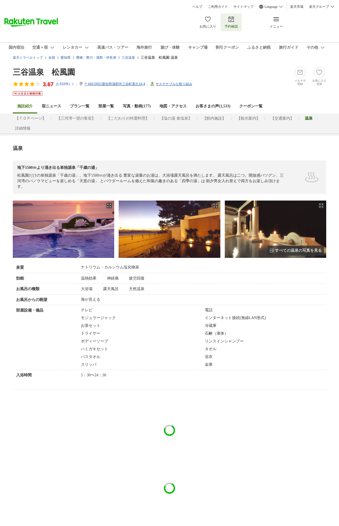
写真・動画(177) (137, 106)
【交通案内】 (282, 118)
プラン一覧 (79, 106)
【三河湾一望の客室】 (76, 118)
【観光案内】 (248, 118)
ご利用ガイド (218, 7)
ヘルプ (197, 7)
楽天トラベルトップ (28, 58)
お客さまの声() (213, 106)
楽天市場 (296, 7)
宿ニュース (51, 106)
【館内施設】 (214, 118)
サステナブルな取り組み (174, 84)
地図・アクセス (173, 106)
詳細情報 (23, 128)
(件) (65, 84)
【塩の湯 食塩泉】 (176, 118)
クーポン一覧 (251, 106)
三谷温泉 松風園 (44, 72)
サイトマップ (243, 7)
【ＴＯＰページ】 (30, 118)
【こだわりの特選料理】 (127, 118)
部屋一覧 (106, 106)
